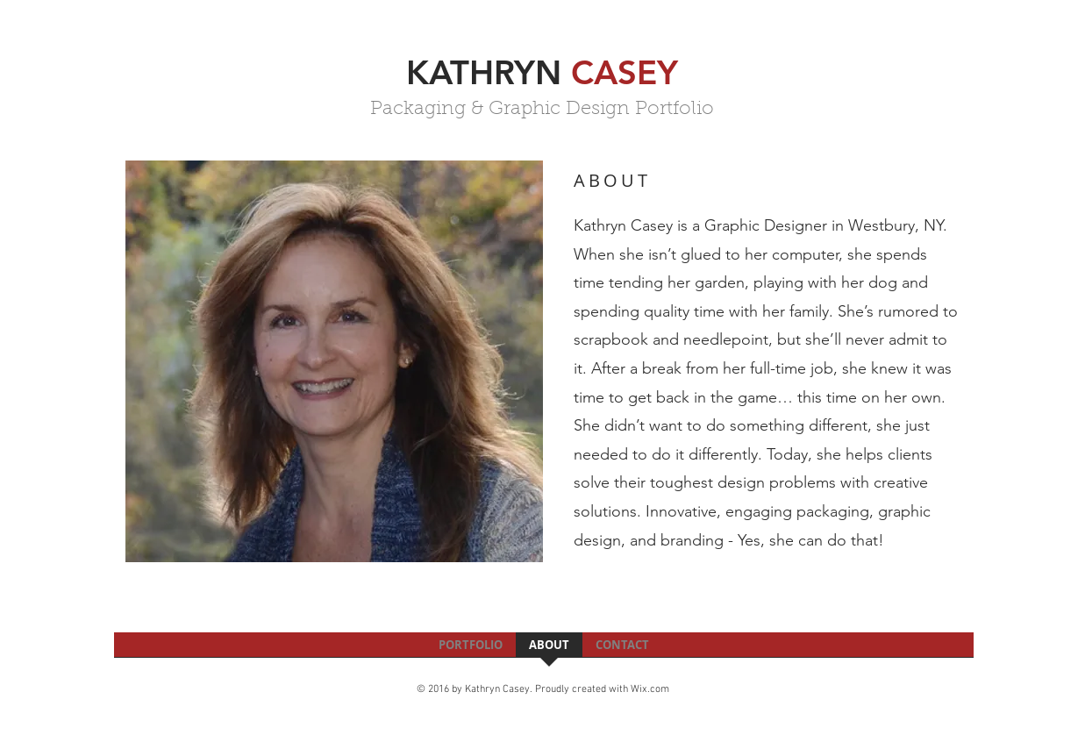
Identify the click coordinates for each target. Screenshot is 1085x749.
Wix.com (650, 689)
